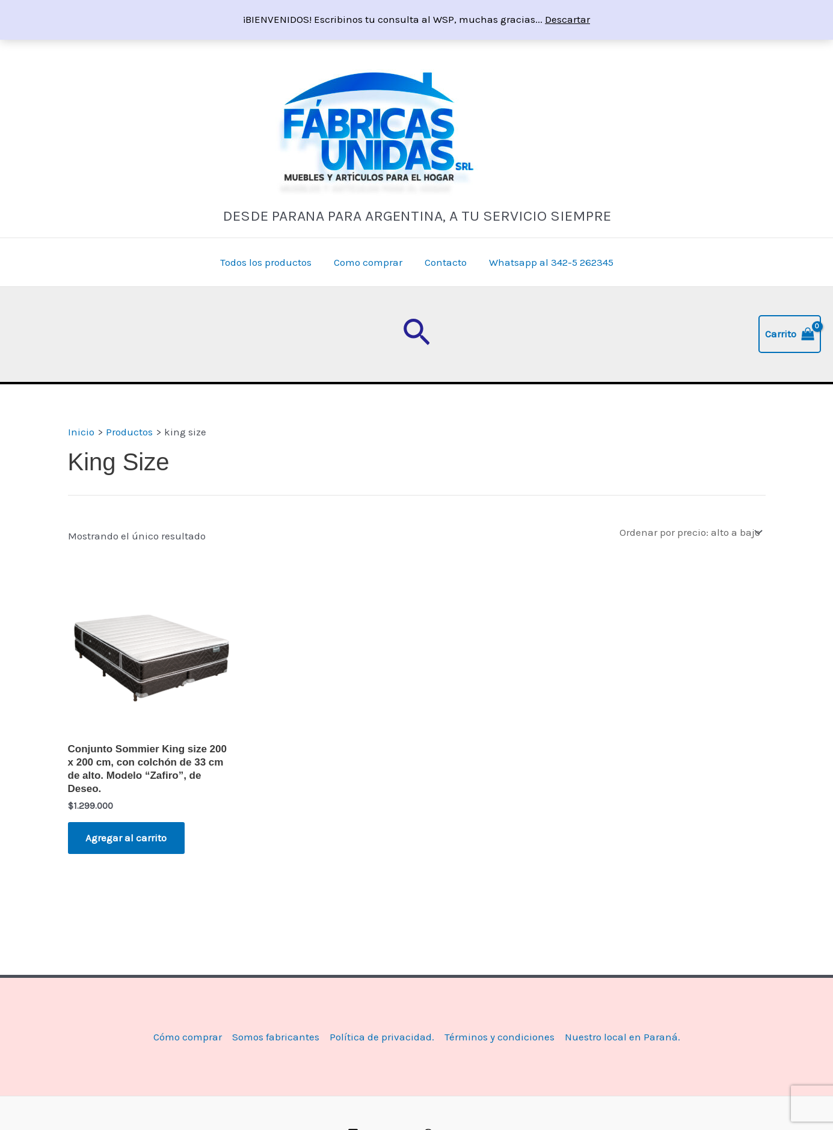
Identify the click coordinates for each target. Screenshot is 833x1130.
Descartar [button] (567, 19)
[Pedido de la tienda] (690, 532)
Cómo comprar (187, 1037)
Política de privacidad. (382, 1037)
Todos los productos (268, 262)
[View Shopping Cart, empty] (789, 334)
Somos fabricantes (275, 1037)
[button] (416, 334)
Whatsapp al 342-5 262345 (548, 262)
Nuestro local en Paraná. (622, 1037)
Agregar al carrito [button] (126, 838)
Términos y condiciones (499, 1037)
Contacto (444, 262)
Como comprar (368, 262)
